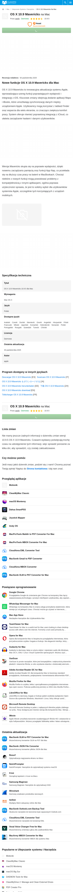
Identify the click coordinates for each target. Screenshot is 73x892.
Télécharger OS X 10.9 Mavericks (17, 395)
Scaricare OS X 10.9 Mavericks (51, 377)
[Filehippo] (9, 2)
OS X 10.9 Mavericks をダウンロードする (21, 381)
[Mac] (7, 9)
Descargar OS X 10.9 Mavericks (16, 377)
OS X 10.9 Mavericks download (16, 390)
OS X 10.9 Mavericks (30, 14)
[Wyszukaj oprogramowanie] (65, 2)
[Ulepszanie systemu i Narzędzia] (23, 9)
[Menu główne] (70, 2)
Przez (15, 19)
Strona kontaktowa (37, 468)
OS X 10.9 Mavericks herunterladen (18, 386)
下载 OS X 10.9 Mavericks (52, 386)
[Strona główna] (3, 9)
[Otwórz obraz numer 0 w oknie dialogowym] (21, 215)
